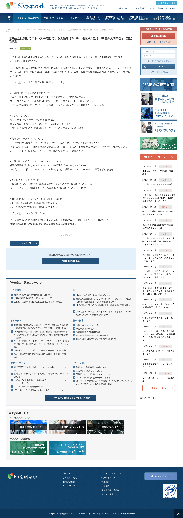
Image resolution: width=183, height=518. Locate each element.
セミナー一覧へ (159, 388)
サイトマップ (69, 486)
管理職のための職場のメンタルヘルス (93, 374)
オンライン (165, 166)
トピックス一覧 (24, 243)
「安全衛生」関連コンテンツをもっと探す (71, 398)
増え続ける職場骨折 (85, 328)
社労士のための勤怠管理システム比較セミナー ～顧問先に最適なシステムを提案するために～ (158, 241)
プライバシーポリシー (111, 473)
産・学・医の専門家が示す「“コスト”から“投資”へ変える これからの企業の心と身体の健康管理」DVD (104, 382)
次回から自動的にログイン (159, 61)
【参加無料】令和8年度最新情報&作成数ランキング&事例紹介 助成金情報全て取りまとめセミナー (158, 198)
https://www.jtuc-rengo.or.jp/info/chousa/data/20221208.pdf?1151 (43, 224)
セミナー (74, 18)
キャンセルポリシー (110, 494)
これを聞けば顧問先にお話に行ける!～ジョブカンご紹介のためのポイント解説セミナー (158, 258)
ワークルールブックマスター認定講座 (158, 379)
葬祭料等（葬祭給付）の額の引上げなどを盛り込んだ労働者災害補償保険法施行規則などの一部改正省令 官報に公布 (41, 326)
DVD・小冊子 (93, 18)
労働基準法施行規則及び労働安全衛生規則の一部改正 (38, 302)
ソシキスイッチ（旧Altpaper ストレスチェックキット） (39, 390)
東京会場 (165, 207)
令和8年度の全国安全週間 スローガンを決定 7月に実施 (40, 350)
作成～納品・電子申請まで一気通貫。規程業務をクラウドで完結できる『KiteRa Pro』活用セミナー (158, 291)
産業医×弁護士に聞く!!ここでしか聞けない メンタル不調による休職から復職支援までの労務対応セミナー (103, 300)
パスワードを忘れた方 (158, 72)
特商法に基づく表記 (110, 490)
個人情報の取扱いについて (113, 477)
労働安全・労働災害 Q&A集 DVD (91, 367)
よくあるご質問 (70, 477)
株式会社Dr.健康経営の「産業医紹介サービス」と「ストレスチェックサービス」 (41, 381)
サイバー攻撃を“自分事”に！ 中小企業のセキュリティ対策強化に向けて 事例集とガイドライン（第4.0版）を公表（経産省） (41, 344)
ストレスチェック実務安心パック (29, 386)
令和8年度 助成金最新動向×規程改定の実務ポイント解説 (157, 213)
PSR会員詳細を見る (71, 261)
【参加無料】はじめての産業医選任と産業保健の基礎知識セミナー (103, 306)
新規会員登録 (158, 36)
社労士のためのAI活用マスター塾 (157, 184)
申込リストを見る (166, 3)
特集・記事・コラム (53, 18)
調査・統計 (30, 30)
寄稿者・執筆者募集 (167, 8)
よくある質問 (138, 8)
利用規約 (105, 482)
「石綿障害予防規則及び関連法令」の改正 (33, 298)
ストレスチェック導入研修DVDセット (93, 377)
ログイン (153, 66)
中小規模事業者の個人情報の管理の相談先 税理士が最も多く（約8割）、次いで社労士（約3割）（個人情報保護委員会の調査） (41, 334)
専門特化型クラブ (148, 398)
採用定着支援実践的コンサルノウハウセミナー (158, 319)
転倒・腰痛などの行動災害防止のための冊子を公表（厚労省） (40, 355)
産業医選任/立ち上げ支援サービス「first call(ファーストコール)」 (41, 368)
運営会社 (67, 473)
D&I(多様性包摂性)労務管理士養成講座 (157, 172)
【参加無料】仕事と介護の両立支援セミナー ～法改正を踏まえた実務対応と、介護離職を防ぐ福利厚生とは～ (158, 335)
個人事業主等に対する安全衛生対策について (96, 339)
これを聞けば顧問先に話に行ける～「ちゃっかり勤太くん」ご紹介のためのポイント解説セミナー (158, 274)
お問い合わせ (123, 8)
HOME (8, 30)
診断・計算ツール (138, 18)
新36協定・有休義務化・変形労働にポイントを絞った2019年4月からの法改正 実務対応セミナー (103, 313)
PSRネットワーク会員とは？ (159, 42)
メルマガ (151, 8)
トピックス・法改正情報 (27, 18)
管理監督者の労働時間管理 (88, 332)
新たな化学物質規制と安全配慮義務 (92, 335)
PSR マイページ (160, 476)
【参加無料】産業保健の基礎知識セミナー (95, 295)
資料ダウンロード (114, 18)
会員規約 (105, 486)
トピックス (18, 30)
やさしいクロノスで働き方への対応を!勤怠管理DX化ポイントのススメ (158, 305)
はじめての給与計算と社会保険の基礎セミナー (158, 352)
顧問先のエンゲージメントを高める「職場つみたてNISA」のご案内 (41, 375)
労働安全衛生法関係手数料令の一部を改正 (33, 295)
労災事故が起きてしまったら (89, 371)
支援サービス (164, 18)
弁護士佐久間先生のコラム (88, 325)
